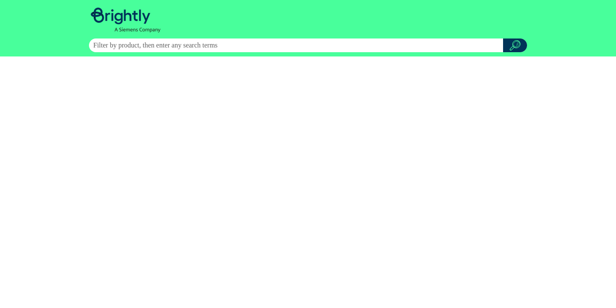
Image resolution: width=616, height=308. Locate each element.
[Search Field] (308, 45)
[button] (515, 45)
